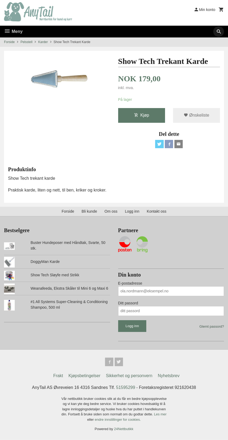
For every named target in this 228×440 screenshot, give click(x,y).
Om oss (110, 211)
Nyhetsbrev (169, 376)
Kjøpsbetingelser (84, 376)
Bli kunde (89, 211)
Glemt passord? (211, 326)
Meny (13, 31)
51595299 (125, 387)
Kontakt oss (156, 211)
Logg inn (132, 211)
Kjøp (141, 115)
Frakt (58, 376)
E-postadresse (130, 283)
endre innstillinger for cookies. (118, 420)
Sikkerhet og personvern (129, 376)
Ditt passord (128, 303)
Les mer (160, 414)
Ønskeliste (196, 115)
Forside (9, 42)
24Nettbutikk (123, 429)
